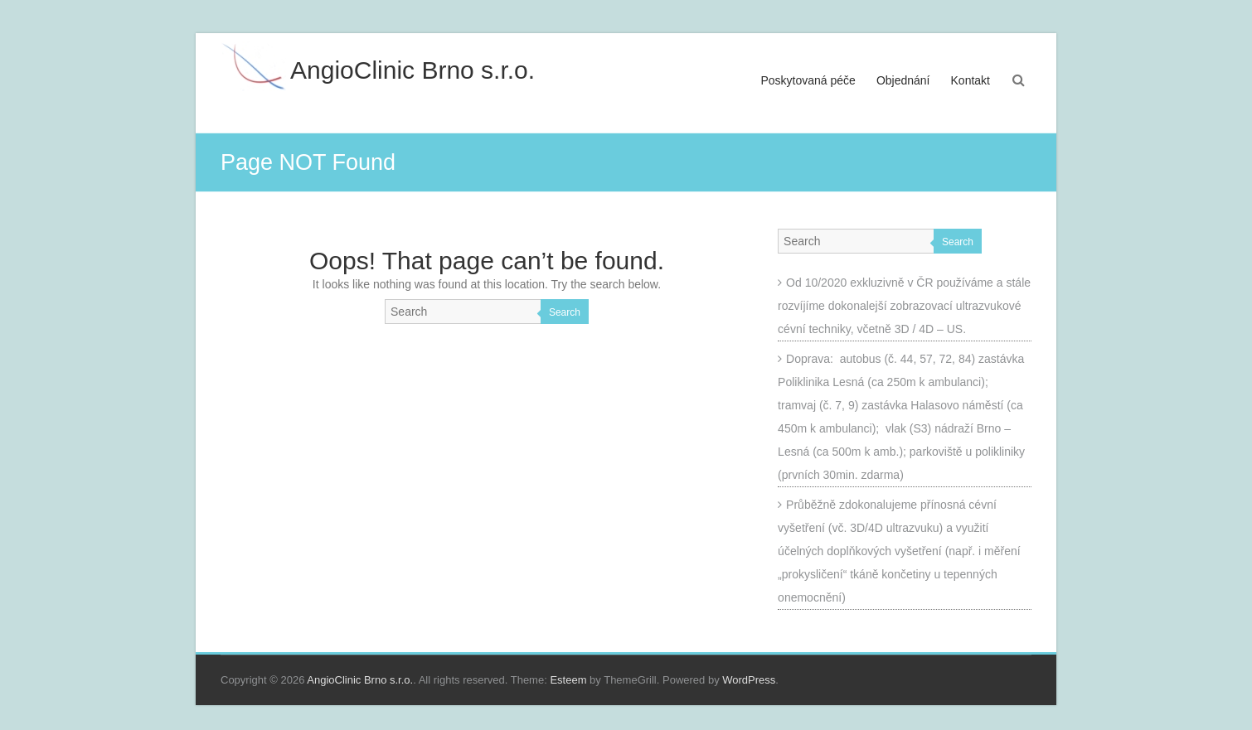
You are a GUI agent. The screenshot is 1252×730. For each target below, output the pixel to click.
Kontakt (970, 80)
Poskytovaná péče (808, 80)
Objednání (903, 80)
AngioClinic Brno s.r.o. (412, 70)
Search (564, 312)
